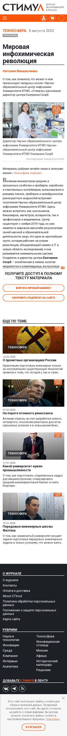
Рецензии (43, 670)
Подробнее (53, 719)
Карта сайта (11, 619)
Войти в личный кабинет (33, 288)
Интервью (10, 661)
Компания (10, 656)
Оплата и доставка (16, 591)
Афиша (41, 656)
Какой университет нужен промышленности (22, 468)
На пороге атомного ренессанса (28, 413)
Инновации (11, 645)
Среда (7, 650)
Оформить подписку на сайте (33, 297)
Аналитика (10, 666)
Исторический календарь (47, 662)
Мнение (42, 650)
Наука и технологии (11, 638)
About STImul (12, 596)
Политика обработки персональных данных (29, 603)
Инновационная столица (48, 643)
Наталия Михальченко (20, 71)
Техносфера (14, 30)
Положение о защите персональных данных (29, 612)
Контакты (10, 585)
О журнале (12, 573)
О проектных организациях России (29, 360)
